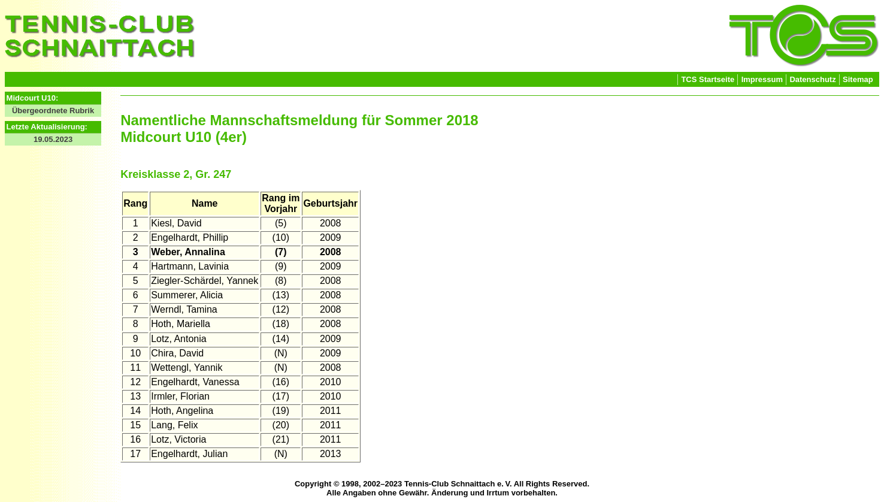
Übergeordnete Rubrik (53, 110)
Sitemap (858, 79)
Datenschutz (812, 79)
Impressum (762, 79)
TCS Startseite (707, 79)
